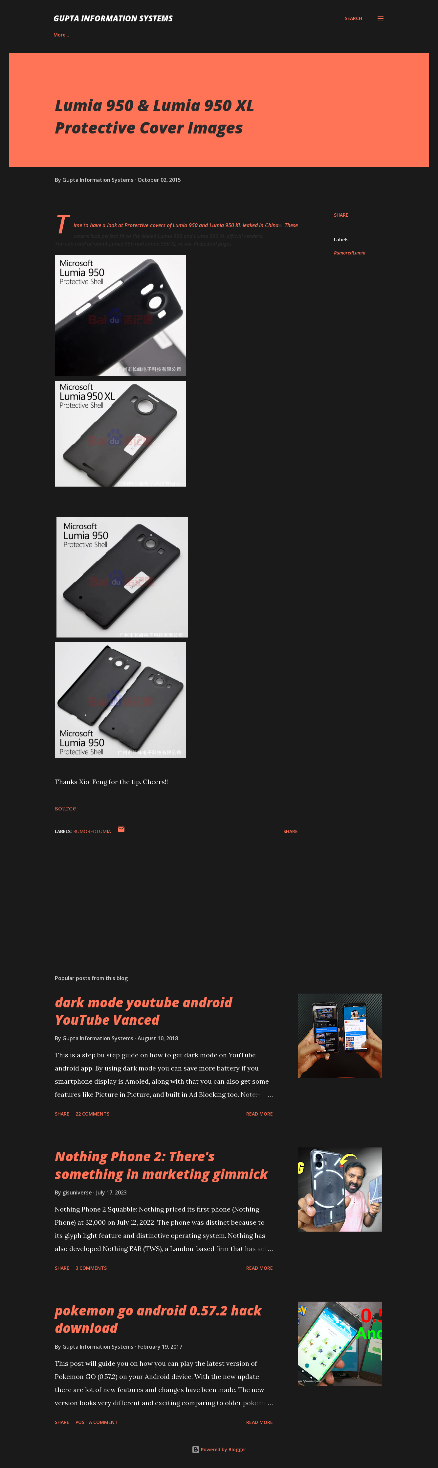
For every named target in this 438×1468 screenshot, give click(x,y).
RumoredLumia (349, 253)
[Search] (353, 18)
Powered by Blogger (219, 1449)
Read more (259, 1114)
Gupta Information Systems (113, 18)
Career (61, 35)
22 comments (92, 1114)
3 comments (91, 1268)
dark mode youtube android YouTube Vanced (143, 1011)
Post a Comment (97, 1422)
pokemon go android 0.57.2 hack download (158, 1319)
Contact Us (101, 35)
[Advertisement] (166, 893)
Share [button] (341, 215)
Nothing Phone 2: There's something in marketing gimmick (161, 1165)
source (65, 808)
